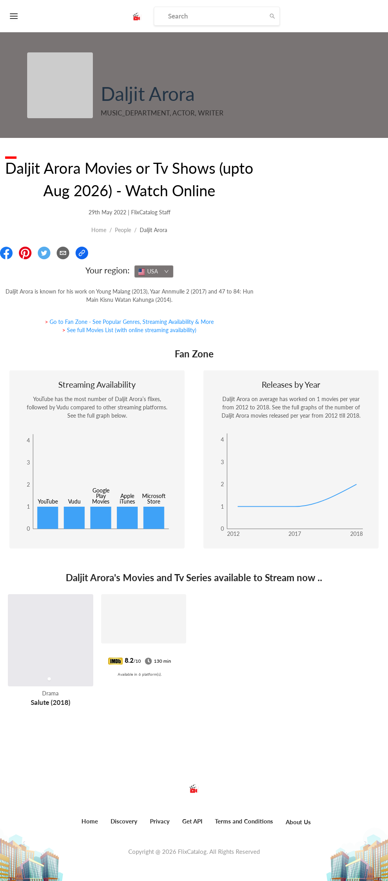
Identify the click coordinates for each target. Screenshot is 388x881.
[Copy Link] (82, 253)
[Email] (63, 253)
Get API (192, 821)
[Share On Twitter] (44, 253)
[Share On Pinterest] (25, 253)
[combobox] (154, 271)
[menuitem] (89, 825)
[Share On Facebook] (6, 253)
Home (98, 230)
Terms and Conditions (244, 821)
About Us (298, 821)
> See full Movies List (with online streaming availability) (129, 330)
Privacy (160, 821)
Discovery (124, 821)
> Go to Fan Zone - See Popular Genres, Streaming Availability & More (129, 321)
